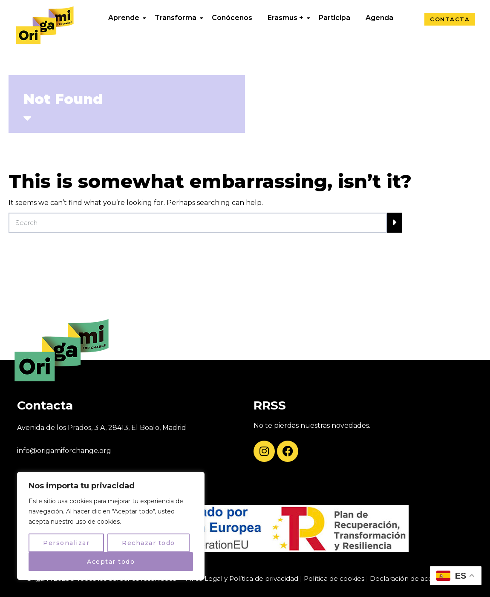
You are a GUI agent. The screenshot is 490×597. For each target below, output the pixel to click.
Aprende (123, 18)
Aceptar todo (111, 561)
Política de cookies (334, 578)
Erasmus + (285, 18)
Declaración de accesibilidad (416, 578)
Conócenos (232, 18)
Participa (334, 18)
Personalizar (66, 543)
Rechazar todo (148, 543)
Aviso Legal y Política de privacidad (242, 578)
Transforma (175, 18)
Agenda (379, 18)
